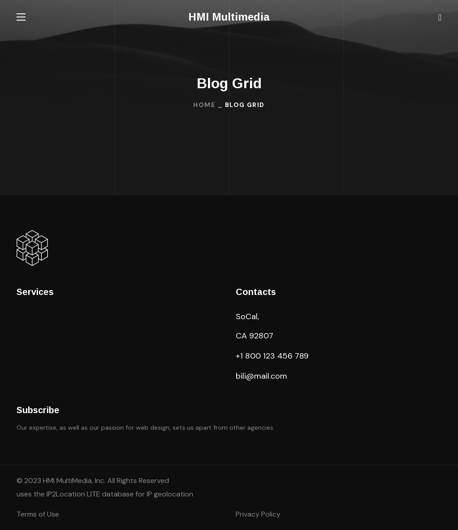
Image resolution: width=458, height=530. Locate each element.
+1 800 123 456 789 (272, 355)
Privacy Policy (258, 514)
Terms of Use (38, 514)
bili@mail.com (261, 376)
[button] (439, 17)
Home (204, 105)
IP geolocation (170, 494)
